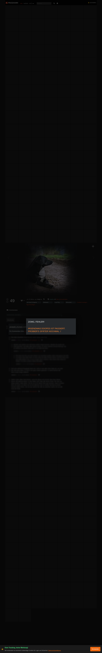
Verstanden (95, 649)
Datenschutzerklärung (54, 650)
